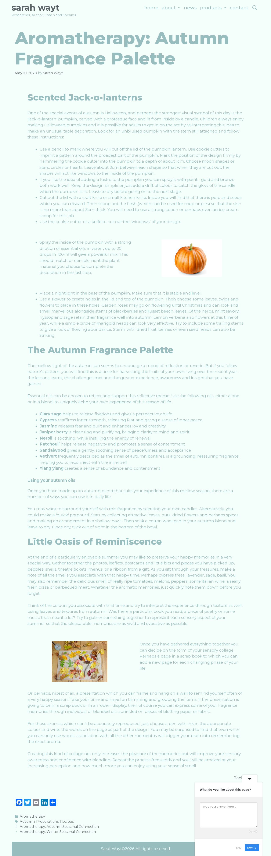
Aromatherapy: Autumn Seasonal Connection (59, 826)
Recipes (67, 821)
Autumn (27, 821)
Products (214, 8)
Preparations (47, 821)
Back (238, 777)
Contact (239, 8)
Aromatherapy (32, 816)
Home (151, 8)
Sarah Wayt (35, 7)
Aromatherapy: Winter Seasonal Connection (58, 831)
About (172, 8)
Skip (238, 847)
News (190, 8)
